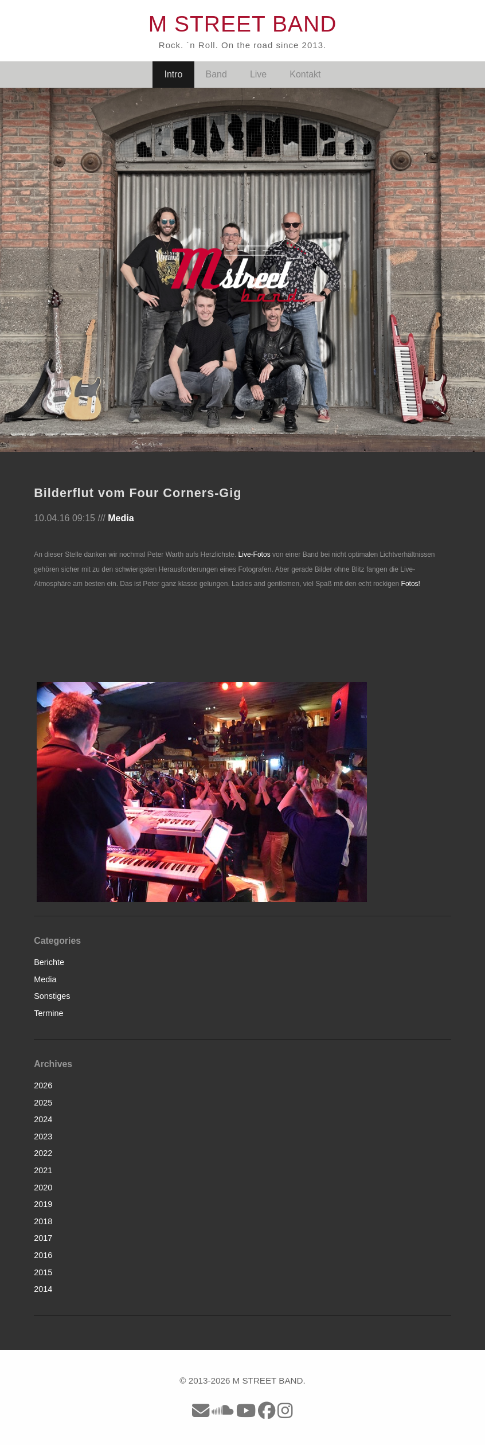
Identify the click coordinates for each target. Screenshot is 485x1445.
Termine (48, 1013)
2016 (43, 1255)
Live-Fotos (254, 554)
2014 (43, 1289)
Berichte (49, 962)
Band (216, 74)
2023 (43, 1136)
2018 (43, 1221)
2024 (43, 1119)
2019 (43, 1204)
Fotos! (410, 584)
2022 (43, 1153)
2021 (43, 1170)
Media (121, 518)
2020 (43, 1187)
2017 (43, 1238)
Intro (173, 74)
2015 (43, 1272)
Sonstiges (52, 996)
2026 (43, 1085)
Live (258, 74)
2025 (43, 1102)
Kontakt (305, 74)
